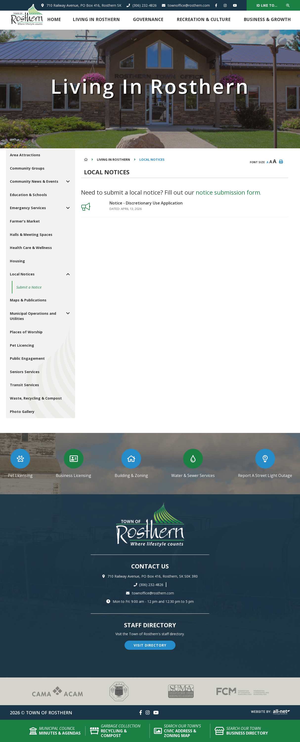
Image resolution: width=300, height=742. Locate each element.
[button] (67, 181)
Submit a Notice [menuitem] (29, 287)
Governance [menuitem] (148, 19)
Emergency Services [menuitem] (28, 207)
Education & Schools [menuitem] (28, 194)
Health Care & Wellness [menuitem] (31, 247)
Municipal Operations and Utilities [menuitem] (33, 316)
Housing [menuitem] (17, 261)
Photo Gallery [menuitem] (22, 411)
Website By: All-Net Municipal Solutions (270, 712)
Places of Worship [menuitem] (26, 332)
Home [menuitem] (54, 19)
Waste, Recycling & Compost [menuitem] (36, 398)
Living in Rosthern (113, 159)
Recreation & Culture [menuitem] (204, 19)
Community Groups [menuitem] (27, 168)
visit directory (150, 645)
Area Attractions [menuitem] (25, 155)
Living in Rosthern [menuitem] (96, 19)
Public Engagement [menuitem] (27, 358)
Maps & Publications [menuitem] (28, 300)
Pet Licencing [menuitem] (22, 345)
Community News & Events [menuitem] (34, 181)
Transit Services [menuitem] (24, 384)
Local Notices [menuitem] (22, 274)
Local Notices (152, 159)
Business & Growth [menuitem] (267, 19)
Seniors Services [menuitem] (25, 371)
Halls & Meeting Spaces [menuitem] (31, 234)
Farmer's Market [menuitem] (25, 221)
